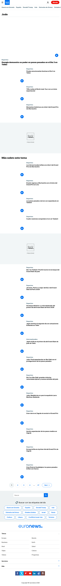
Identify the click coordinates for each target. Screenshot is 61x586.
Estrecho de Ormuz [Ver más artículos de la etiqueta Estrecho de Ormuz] (12, 512)
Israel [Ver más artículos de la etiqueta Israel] (44, 512)
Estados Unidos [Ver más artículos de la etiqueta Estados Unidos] (30, 512)
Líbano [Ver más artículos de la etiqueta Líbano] (20, 517)
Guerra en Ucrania (8, 7)
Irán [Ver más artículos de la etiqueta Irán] (53, 507)
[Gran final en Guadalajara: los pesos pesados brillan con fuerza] (42, 473)
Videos (4, 555)
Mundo (34, 538)
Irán (36, 7)
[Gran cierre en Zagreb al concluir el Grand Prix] (42, 419)
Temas (4, 533)
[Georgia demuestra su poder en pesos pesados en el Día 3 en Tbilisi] (30, 63)
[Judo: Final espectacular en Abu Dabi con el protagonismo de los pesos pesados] (42, 365)
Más (3, 566)
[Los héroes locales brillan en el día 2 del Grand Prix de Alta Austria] (42, 170)
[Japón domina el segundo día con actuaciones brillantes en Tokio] (42, 329)
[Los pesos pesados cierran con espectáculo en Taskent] (42, 206)
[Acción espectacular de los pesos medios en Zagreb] (42, 437)
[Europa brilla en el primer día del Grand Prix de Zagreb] (42, 455)
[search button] (46, 495)
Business (4, 542)
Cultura (34, 550)
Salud (33, 546)
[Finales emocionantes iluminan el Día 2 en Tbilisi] (42, 77)
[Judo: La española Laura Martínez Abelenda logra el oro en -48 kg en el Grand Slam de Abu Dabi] (42, 401)
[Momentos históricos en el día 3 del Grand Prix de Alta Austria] (42, 112)
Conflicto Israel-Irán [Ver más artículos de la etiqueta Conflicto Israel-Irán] (36, 517)
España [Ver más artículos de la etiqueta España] (27, 507)
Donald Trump (28, 7)
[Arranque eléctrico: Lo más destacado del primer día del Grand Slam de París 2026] (42, 311)
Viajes (3, 550)
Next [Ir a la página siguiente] (46, 485)
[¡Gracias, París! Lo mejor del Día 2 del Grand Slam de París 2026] (42, 293)
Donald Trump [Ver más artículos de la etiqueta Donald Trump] (41, 507)
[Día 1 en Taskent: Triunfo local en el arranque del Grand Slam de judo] (42, 275)
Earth (33, 542)
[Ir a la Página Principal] (7, 2)
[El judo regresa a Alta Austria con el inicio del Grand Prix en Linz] (42, 188)
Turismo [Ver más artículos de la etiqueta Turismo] (51, 517)
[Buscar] (30, 495)
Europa (4, 538)
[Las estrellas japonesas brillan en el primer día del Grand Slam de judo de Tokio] (42, 347)
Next (3, 546)
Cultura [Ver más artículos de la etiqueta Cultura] (9, 517)
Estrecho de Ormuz (46, 7)
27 (38, 485)
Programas (35, 555)
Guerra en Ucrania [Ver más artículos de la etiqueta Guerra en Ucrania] (13, 507)
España (18, 7)
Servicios (5, 561)
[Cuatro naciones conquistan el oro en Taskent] (42, 224)
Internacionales (31, 339)
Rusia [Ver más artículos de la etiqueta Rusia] (53, 512)
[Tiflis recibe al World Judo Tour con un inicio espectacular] (42, 94)
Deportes (5, 59)
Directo (55, 2)
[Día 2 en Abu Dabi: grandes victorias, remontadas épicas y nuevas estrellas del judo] (42, 383)
